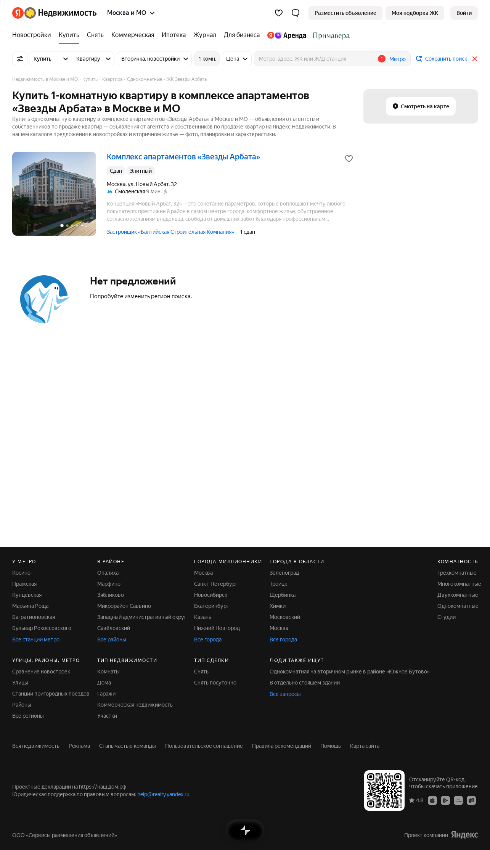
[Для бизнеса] (241, 35)
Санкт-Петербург (216, 584)
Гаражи (106, 694)
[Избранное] (279, 13)
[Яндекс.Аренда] (286, 35)
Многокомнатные (459, 584)
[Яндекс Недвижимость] (60, 13)
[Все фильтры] (19, 58)
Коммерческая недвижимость (135, 705)
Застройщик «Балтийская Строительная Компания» (170, 232)
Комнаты (108, 671)
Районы (21, 705)
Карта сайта (364, 746)
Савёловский (113, 628)
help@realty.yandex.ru (163, 794)
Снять (201, 671)
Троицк (278, 584)
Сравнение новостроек (41, 671)
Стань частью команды (127, 746)
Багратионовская (33, 617)
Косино (21, 573)
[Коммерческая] (133, 35)
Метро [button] (397, 59)
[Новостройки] (33, 35)
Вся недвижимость (35, 746)
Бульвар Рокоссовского (41, 628)
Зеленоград (284, 573)
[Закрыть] (475, 59)
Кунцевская (27, 595)
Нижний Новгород (217, 628)
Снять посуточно (215, 683)
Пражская (24, 584)
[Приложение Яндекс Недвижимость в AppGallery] (458, 800)
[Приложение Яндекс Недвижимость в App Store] (432, 800)
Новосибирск (210, 595)
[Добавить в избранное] (349, 159)
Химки (278, 606)
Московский (285, 617)
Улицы (20, 683)
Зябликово (110, 595)
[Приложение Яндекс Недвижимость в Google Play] (445, 800)
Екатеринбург (211, 606)
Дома (104, 683)
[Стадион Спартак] (330, 35)
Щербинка (283, 595)
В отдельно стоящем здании (305, 683)
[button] (295, 13)
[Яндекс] (18, 13)
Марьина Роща (30, 606)
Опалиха (108, 573)
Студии (446, 617)
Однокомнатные (458, 606)
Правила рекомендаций (281, 746)
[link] (464, 13)
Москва (203, 573)
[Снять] (95, 35)
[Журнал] (205, 35)
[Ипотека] (174, 35)
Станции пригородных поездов (51, 694)
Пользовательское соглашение (204, 746)
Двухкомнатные (457, 595)
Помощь (330, 746)
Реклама (79, 746)
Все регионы (28, 716)
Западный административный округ (141, 617)
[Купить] (69, 35)
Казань (202, 617)
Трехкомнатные (457, 573)
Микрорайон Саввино (124, 606)
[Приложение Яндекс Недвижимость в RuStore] (471, 800)
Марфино (108, 584)
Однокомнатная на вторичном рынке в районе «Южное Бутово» (350, 671)
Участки (107, 716)
